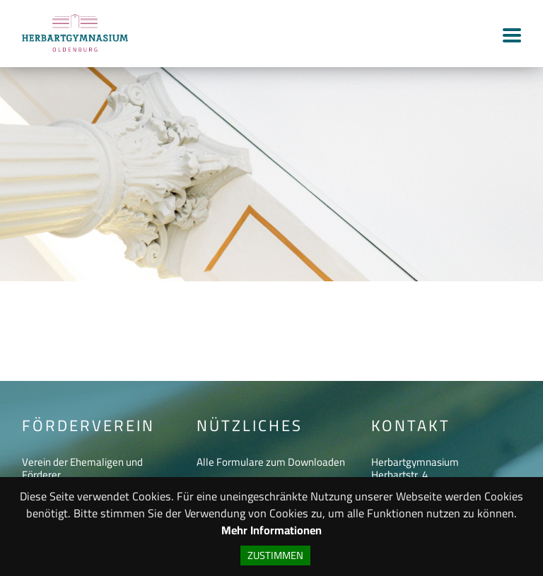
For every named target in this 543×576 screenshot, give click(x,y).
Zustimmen (275, 555)
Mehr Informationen (271, 530)
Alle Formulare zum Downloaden (271, 462)
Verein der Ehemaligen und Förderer (82, 468)
